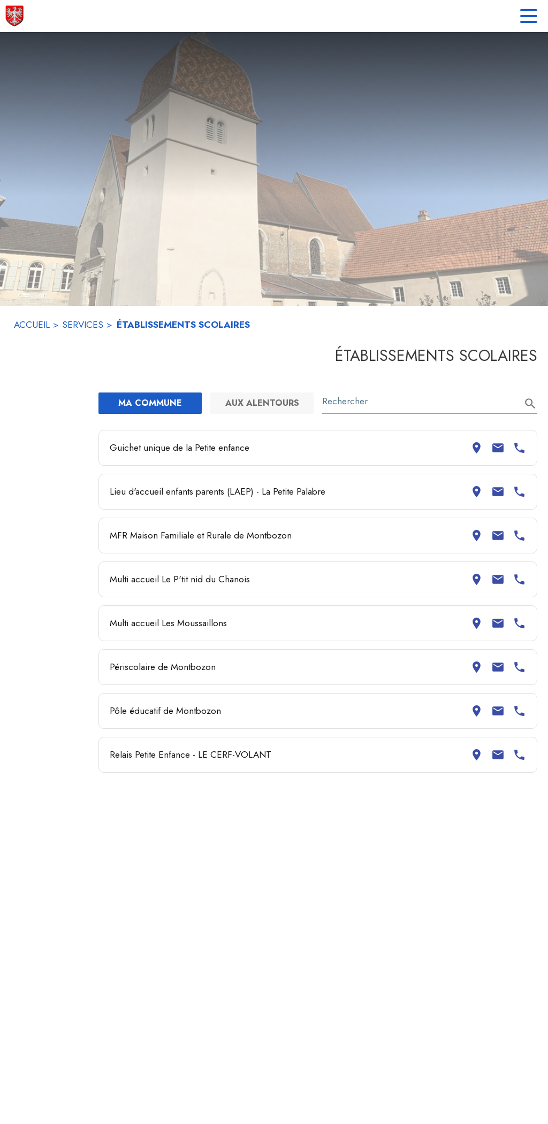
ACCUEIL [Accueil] (32, 324)
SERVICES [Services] (82, 324)
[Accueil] (14, 16)
